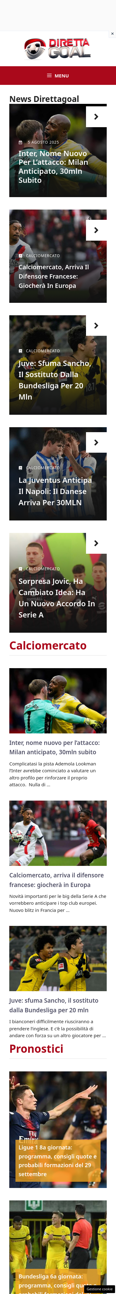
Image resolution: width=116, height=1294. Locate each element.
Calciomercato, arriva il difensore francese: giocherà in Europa (54, 276)
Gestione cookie (100, 1289)
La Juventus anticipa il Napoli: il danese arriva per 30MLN (55, 491)
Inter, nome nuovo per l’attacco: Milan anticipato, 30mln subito (53, 166)
